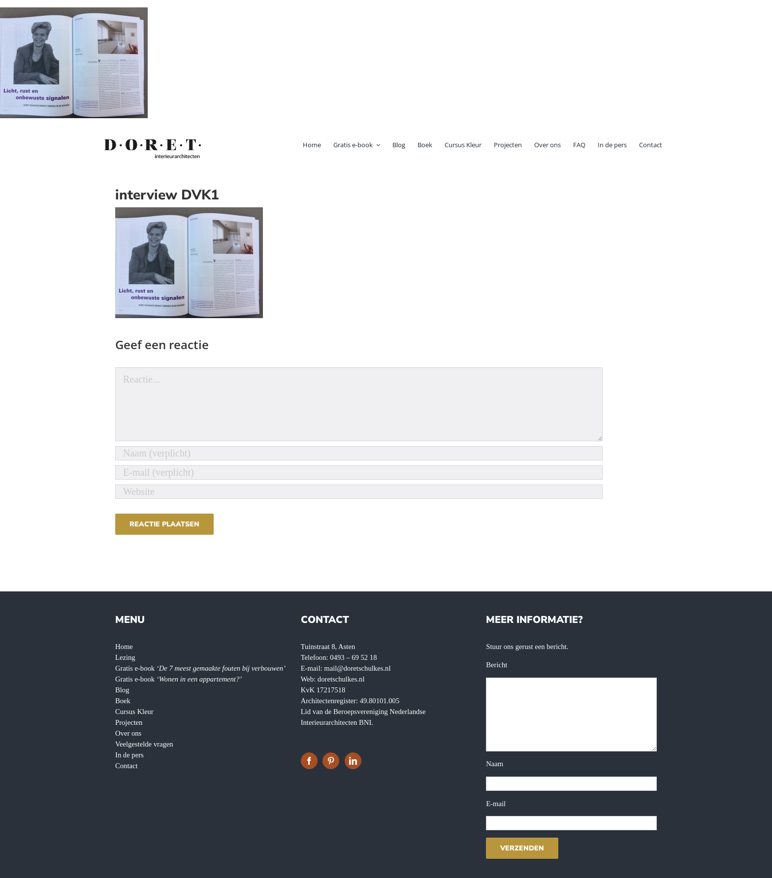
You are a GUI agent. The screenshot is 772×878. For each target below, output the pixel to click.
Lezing (125, 657)
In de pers (129, 755)
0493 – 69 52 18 (353, 657)
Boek (122, 701)
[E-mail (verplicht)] (359, 472)
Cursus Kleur (134, 711)
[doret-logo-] (153, 141)
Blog (122, 690)
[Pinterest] (330, 760)
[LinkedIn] (353, 760)
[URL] (359, 492)
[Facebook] (309, 760)
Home (124, 646)
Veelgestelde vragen (144, 744)
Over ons (128, 733)
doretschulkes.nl (341, 679)
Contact (126, 766)
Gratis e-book (200, 668)
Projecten (128, 722)
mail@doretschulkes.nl (357, 668)
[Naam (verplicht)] (359, 453)
